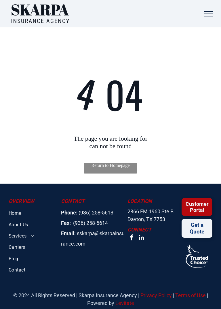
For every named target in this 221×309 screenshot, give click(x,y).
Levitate (124, 303)
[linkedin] (141, 238)
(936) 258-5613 (96, 213)
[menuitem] (32, 213)
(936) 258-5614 (90, 223)
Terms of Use (190, 295)
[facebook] (131, 238)
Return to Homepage (110, 165)
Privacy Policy (156, 295)
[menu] (208, 13)
